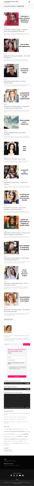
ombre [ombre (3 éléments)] (5, 441)
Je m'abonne (17, 376)
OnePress (19, 482)
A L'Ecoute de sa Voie (11, 1)
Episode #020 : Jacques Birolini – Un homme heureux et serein (14, 419)
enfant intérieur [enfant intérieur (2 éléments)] (7, 434)
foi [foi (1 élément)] (18, 434)
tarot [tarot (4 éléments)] (16, 443)
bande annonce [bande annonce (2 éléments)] (18, 429)
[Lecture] (5, 383)
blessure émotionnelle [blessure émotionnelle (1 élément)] (25, 429)
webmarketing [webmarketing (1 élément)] (25, 443)
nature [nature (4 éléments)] (24, 439)
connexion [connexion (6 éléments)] (21, 431)
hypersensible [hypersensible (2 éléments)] (6, 436)
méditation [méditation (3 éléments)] (19, 439)
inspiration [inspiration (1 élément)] (13, 436)
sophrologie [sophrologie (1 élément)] (10, 443)
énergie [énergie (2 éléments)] (7, 444)
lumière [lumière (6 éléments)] (19, 436)
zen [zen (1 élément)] (28, 443)
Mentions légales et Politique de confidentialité (11, 465)
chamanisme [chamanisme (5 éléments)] (13, 431)
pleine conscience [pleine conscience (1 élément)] (12, 441)
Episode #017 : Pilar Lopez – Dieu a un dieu (14, 159)
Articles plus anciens (8, 319)
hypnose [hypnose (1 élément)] (11, 436)
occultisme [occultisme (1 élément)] (27, 439)
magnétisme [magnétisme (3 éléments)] (7, 439)
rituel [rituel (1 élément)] (22, 441)
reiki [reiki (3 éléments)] (21, 441)
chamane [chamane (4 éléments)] (6, 431)
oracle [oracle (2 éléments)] (8, 441)
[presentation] (15, 372)
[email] (17, 360)
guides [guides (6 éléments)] (26, 434)
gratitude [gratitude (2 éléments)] (22, 434)
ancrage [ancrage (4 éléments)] (8, 429)
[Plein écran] (28, 407)
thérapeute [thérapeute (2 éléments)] (20, 443)
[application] (17, 383)
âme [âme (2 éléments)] (5, 444)
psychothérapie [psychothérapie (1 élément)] (17, 441)
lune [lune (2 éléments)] (23, 436)
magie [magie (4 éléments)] (26, 436)
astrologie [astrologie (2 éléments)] (13, 429)
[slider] (16, 383)
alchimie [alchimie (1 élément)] (5, 429)
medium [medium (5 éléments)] (13, 439)
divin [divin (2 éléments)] (29, 431)
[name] (17, 357)
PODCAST (5, 27)
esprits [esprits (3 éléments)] (12, 434)
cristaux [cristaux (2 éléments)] (26, 431)
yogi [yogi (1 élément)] (27, 443)
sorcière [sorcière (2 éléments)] (13, 443)
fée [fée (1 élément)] (19, 434)
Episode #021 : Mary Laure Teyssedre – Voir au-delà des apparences (15, 417)
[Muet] (25, 383)
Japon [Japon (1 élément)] (16, 436)
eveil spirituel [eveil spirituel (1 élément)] (16, 434)
